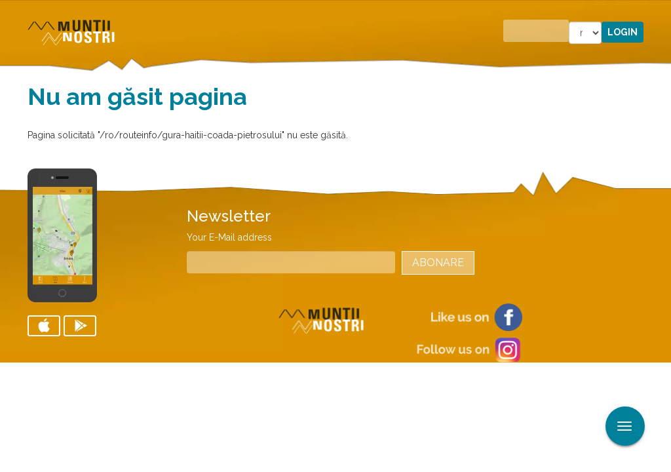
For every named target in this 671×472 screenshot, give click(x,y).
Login (622, 32)
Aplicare (661, 12)
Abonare (438, 262)
